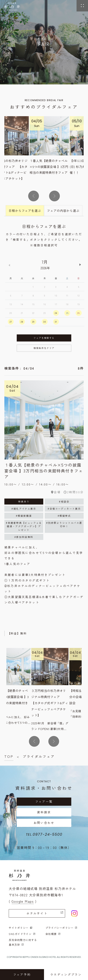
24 (56, 313)
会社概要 (53, 934)
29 (33, 321)
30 (44, 321)
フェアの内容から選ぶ (63, 210)
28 (22, 321)
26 (78, 313)
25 (67, 313)
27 (11, 321)
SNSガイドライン (22, 934)
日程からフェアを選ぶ (25, 210)
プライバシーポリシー (61, 928)
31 (56, 321)
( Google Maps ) (23, 901)
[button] (33, 196)
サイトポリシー (20, 928)
